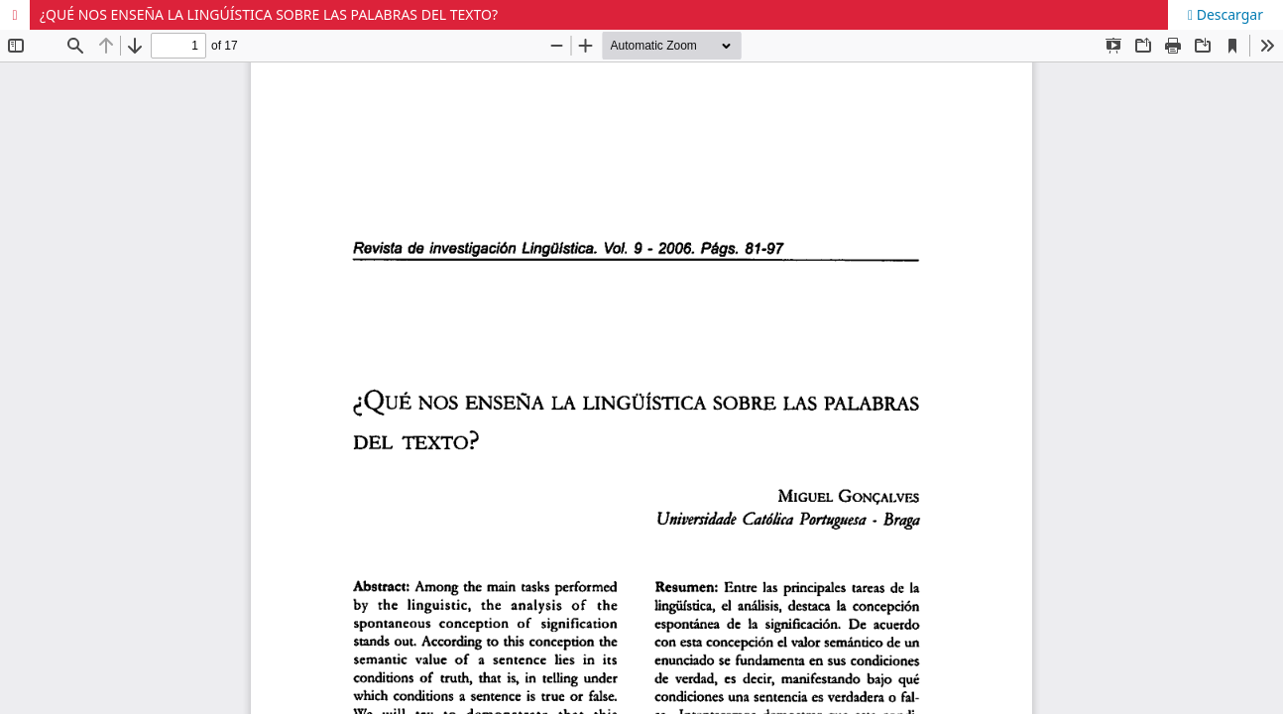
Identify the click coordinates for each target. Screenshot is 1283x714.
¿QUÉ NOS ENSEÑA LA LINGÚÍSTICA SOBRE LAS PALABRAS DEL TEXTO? (269, 14)
